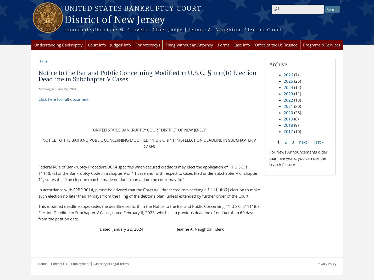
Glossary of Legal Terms (111, 264)
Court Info (97, 44)
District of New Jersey (114, 20)
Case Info (241, 44)
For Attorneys (148, 44)
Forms (224, 44)
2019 (288, 118)
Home (42, 61)
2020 (288, 112)
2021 (288, 106)
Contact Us (59, 264)
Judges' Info (120, 44)
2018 (288, 125)
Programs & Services (321, 44)
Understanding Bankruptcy (58, 44)
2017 (288, 131)
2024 (288, 87)
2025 (288, 81)
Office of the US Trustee (276, 44)
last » (318, 141)
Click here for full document (63, 99)
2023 (288, 93)
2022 (288, 100)
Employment (80, 264)
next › (304, 141)
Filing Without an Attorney (189, 44)
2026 (288, 74)
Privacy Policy (326, 264)
